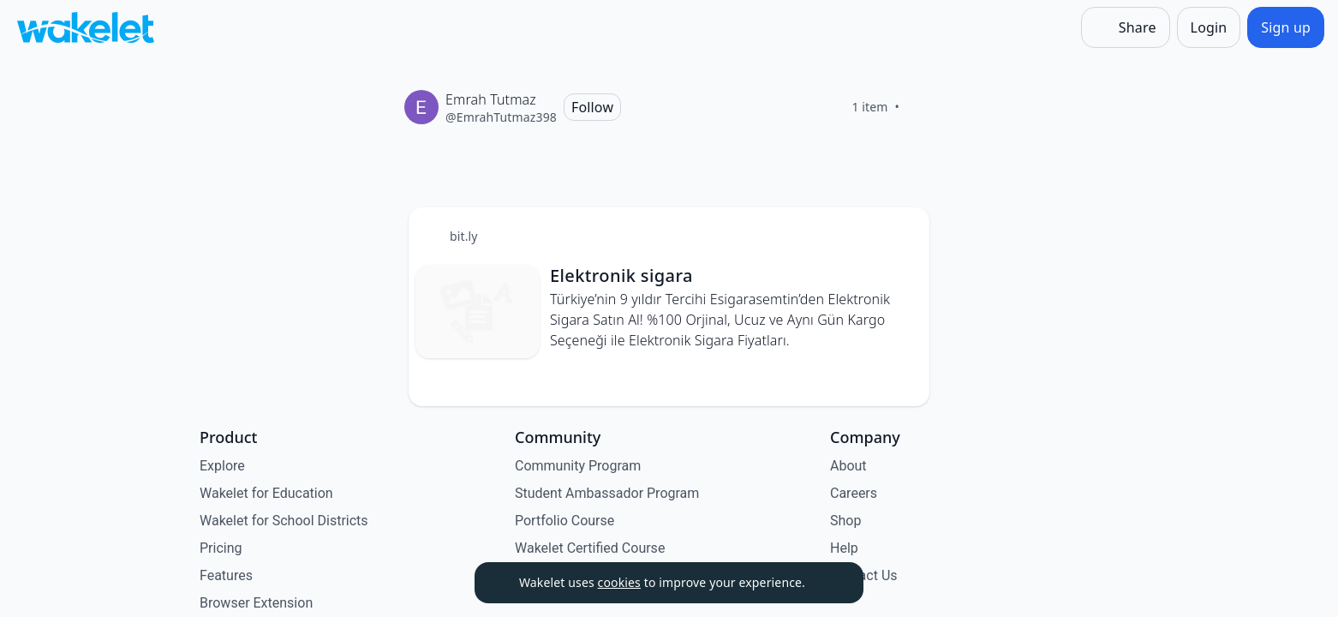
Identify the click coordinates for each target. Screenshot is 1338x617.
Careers (853, 493)
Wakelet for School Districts (284, 520)
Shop (845, 520)
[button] (902, 236)
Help (844, 548)
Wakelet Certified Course (590, 548)
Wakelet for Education (266, 493)
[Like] (920, 107)
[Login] (1209, 27)
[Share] (1125, 27)
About (848, 466)
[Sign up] (1285, 27)
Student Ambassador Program (607, 493)
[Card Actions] (902, 235)
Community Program (578, 466)
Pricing (221, 548)
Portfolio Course (564, 520)
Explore (222, 466)
